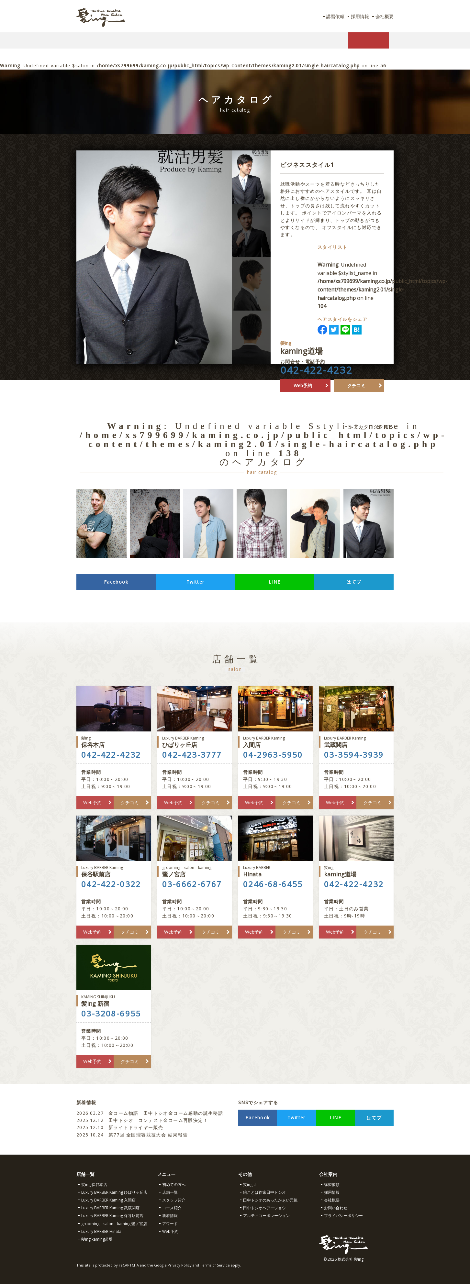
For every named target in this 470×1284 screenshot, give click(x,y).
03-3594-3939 (354, 755)
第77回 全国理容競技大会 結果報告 (133, 1135)
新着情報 (170, 1215)
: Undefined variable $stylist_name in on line (394, 289)
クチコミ (356, 393)
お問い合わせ (335, 1208)
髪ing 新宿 (113, 1000)
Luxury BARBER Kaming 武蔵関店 (110, 1208)
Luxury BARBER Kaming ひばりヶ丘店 (114, 1192)
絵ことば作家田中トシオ (264, 1192)
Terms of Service (215, 1265)
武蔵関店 (356, 742)
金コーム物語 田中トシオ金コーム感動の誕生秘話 (149, 1113)
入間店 (275, 742)
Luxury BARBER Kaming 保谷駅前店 (112, 1215)
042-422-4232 (316, 378)
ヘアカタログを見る (371, 426)
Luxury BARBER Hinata (101, 1231)
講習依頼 (331, 16)
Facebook (116, 582)
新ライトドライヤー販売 (119, 1127)
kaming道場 (356, 871)
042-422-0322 (111, 884)
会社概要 (384, 16)
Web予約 (303, 393)
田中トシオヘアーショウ (264, 1208)
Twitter (195, 582)
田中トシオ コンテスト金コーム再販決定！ (142, 1120)
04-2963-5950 (273, 755)
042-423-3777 (192, 755)
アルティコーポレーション (266, 1215)
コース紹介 (172, 1208)
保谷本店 (113, 742)
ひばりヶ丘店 (194, 742)
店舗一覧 (170, 1192)
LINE (275, 582)
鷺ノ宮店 (194, 871)
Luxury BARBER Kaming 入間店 (108, 1200)
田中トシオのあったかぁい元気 (270, 1200)
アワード (170, 1223)
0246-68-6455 (273, 884)
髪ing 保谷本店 (94, 1184)
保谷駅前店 (113, 871)
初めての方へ (173, 1184)
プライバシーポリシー (343, 1215)
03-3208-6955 (111, 1013)
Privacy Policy (180, 1265)
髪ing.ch (250, 1184)
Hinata (275, 871)
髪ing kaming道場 (97, 1239)
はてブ (353, 582)
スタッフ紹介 (173, 1200)
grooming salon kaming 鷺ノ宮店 (114, 1223)
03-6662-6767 (192, 884)
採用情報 (357, 16)
